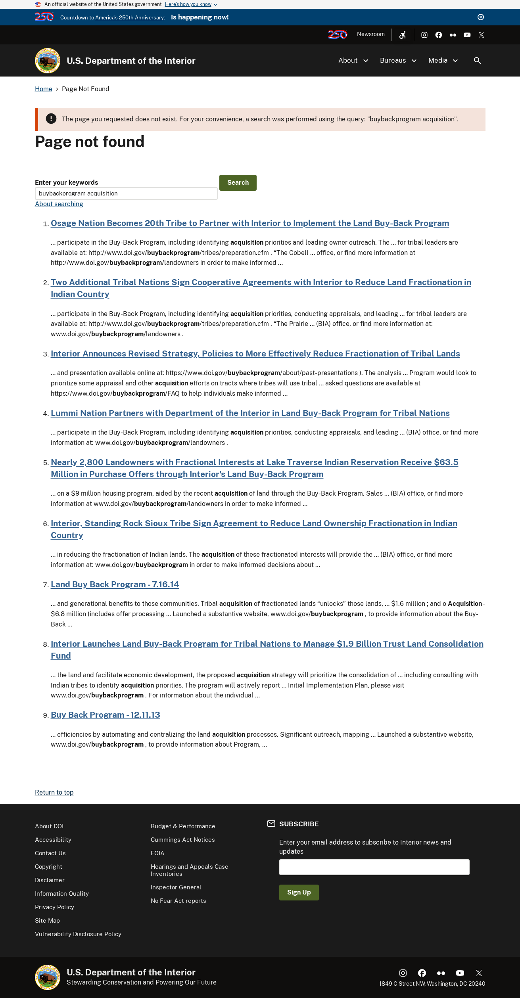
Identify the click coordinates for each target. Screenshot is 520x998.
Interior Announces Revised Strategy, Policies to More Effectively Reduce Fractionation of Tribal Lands (255, 353)
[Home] (47, 60)
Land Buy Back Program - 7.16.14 (115, 584)
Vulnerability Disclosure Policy (78, 934)
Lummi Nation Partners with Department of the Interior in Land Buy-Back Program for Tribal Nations (250, 413)
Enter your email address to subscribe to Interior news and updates (365, 847)
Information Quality (62, 893)
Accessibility (53, 839)
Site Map (47, 920)
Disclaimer (50, 880)
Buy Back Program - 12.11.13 (105, 715)
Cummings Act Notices (183, 839)
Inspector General (176, 887)
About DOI (49, 826)
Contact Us (50, 853)
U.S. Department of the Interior (131, 61)
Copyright (48, 866)
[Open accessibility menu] (403, 35)
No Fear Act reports (178, 900)
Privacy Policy (54, 907)
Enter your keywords (66, 182)
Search (477, 61)
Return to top (54, 792)
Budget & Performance (183, 826)
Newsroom (371, 34)
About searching (59, 204)
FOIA (158, 853)
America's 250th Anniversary (129, 18)
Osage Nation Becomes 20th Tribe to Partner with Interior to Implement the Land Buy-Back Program (250, 223)
